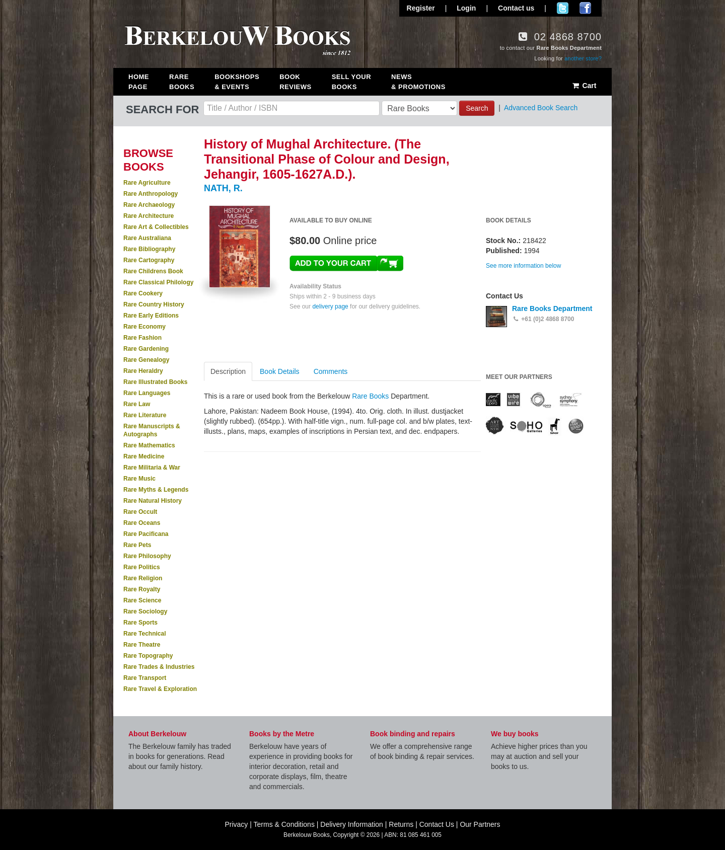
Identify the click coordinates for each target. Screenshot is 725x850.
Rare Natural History (152, 500)
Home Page (138, 82)
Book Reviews (295, 82)
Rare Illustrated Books (155, 381)
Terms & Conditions (284, 824)
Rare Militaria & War (151, 467)
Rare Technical (144, 633)
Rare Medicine (143, 456)
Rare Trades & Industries (158, 666)
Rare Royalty (141, 589)
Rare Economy (144, 326)
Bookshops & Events (236, 82)
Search (477, 108)
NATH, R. (223, 188)
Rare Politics (141, 567)
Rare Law (136, 404)
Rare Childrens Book (153, 271)
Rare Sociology (145, 611)
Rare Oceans (141, 522)
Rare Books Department (552, 308)
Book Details (280, 371)
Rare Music (139, 478)
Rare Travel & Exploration (160, 688)
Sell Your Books (351, 82)
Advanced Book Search (540, 108)
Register (421, 8)
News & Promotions (418, 82)
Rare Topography (148, 655)
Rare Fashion (142, 337)
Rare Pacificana (145, 533)
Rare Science (142, 600)
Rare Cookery (143, 293)
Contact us (516, 8)
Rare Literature (144, 415)
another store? (583, 58)
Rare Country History (153, 304)
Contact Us (436, 824)
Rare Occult (140, 511)
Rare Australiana (147, 238)
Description (228, 371)
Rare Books (181, 82)
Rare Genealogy (146, 359)
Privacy (236, 824)
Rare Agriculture (147, 182)
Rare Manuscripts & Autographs (151, 430)
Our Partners (480, 824)
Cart (583, 86)
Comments (331, 371)
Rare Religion (142, 578)
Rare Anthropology (150, 193)
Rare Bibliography (149, 249)
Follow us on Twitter (562, 8)
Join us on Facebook (585, 8)
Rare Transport (144, 677)
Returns (401, 824)
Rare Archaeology (149, 204)
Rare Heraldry (143, 370)
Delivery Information (351, 824)
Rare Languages (146, 393)
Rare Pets (137, 545)
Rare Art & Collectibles (156, 226)
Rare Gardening (146, 348)
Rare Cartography (148, 260)
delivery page (330, 306)
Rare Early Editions (151, 315)
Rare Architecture (148, 215)
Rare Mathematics (149, 445)
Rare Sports (140, 622)
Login (466, 8)
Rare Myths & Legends (155, 489)
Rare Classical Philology (158, 282)
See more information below (523, 265)
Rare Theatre (141, 644)
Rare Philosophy (147, 556)
